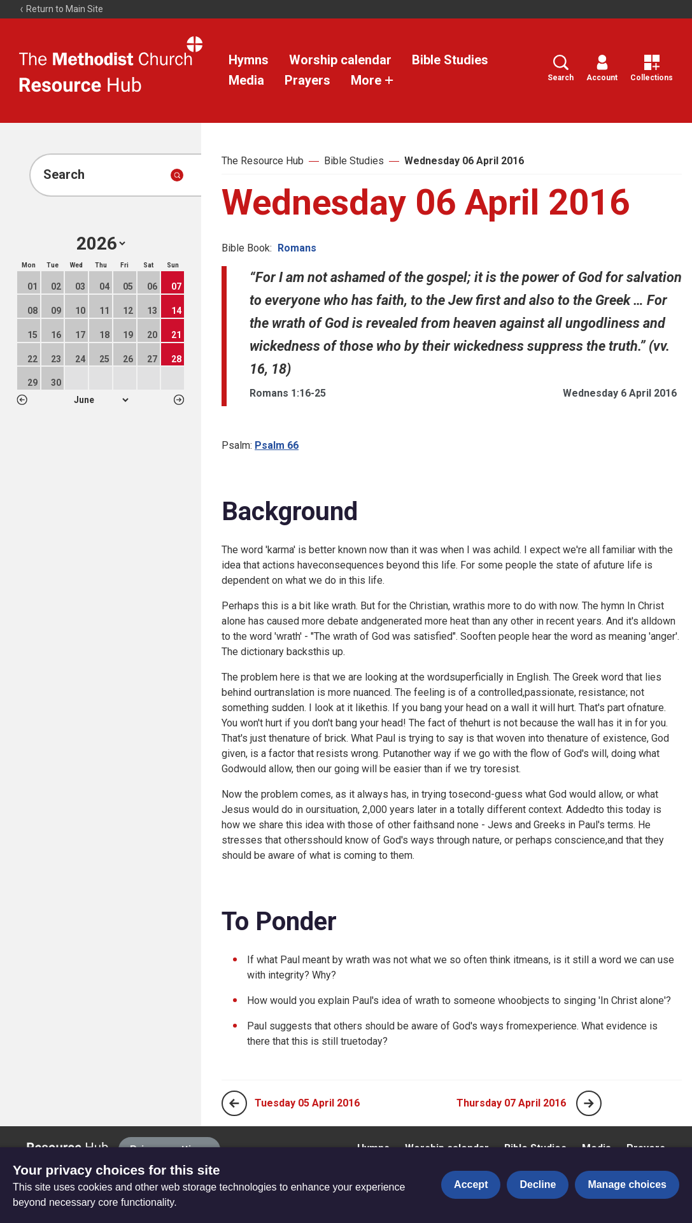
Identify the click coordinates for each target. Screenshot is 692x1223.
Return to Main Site (61, 9)
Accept (471, 1184)
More (372, 80)
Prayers (307, 80)
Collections (651, 68)
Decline (537, 1184)
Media (246, 80)
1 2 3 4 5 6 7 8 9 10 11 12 (101, 400)
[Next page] (589, 1103)
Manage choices (627, 1184)
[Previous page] (234, 1103)
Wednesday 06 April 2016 (464, 161)
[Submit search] (177, 175)
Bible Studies (450, 59)
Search (560, 68)
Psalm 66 (277, 445)
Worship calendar (340, 59)
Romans (297, 248)
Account (602, 68)
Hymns (249, 59)
